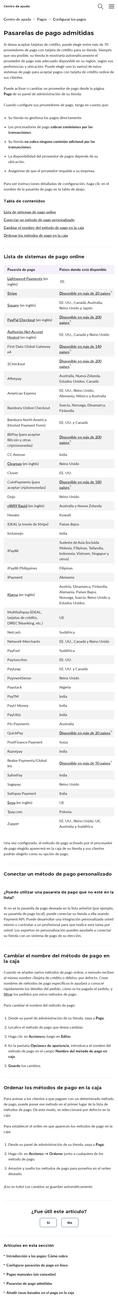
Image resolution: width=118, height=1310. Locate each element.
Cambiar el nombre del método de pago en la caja (44, 227)
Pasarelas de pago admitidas (29, 1283)
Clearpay (14, 464)
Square (13, 305)
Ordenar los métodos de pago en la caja (36, 235)
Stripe (12, 293)
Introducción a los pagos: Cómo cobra (37, 1256)
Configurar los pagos (69, 19)
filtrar (8, 994)
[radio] (48, 1222)
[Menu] (111, 6)
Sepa (11, 802)
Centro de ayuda (17, 19)
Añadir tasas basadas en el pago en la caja (40, 1292)
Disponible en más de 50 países (84, 763)
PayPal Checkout (21, 320)
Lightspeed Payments (24, 279)
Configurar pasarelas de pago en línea (37, 1265)
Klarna (12, 594)
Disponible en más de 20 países (84, 293)
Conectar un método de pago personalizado (39, 220)
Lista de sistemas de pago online (30, 212)
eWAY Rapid (17, 506)
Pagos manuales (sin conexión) (31, 1274)
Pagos (42, 19)
